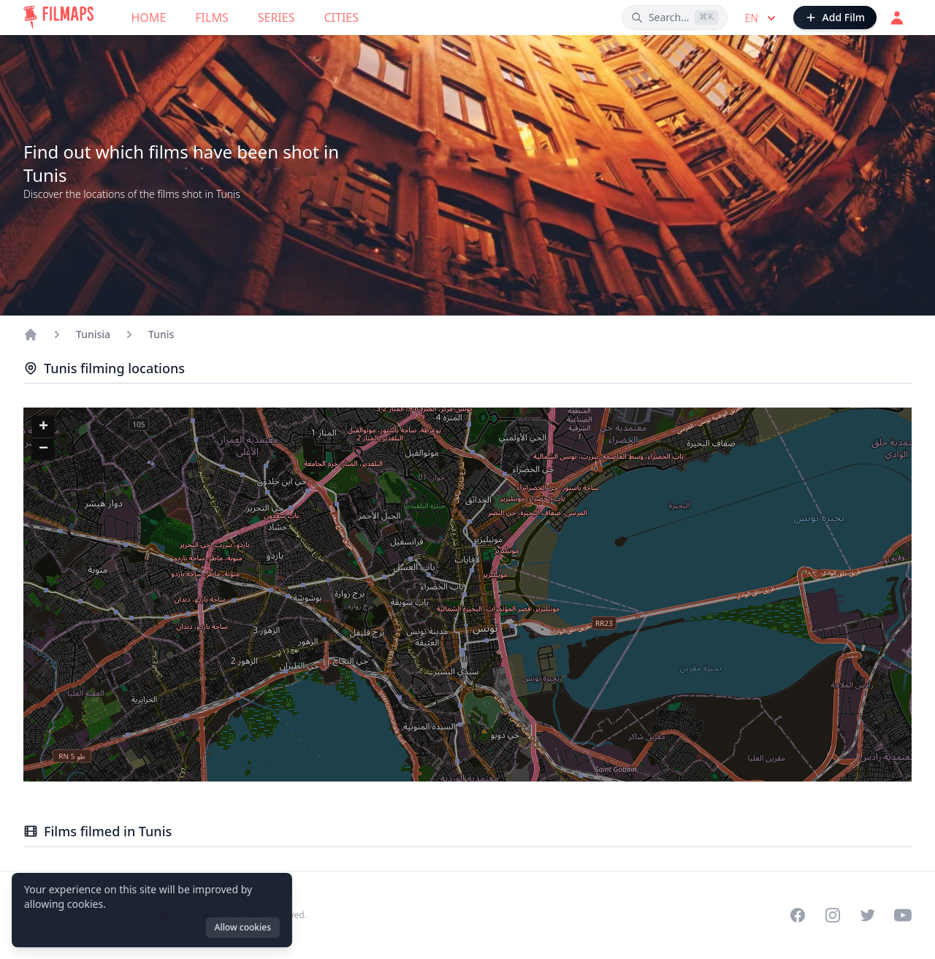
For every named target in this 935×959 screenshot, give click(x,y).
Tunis (161, 334)
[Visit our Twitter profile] (868, 915)
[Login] (897, 17)
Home (149, 17)
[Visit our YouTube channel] (903, 915)
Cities (341, 17)
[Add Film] (835, 17)
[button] (43, 427)
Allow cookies (243, 927)
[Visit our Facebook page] (797, 915)
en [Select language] (762, 18)
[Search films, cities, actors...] (675, 17)
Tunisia (93, 334)
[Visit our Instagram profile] (833, 915)
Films (211, 17)
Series (276, 17)
